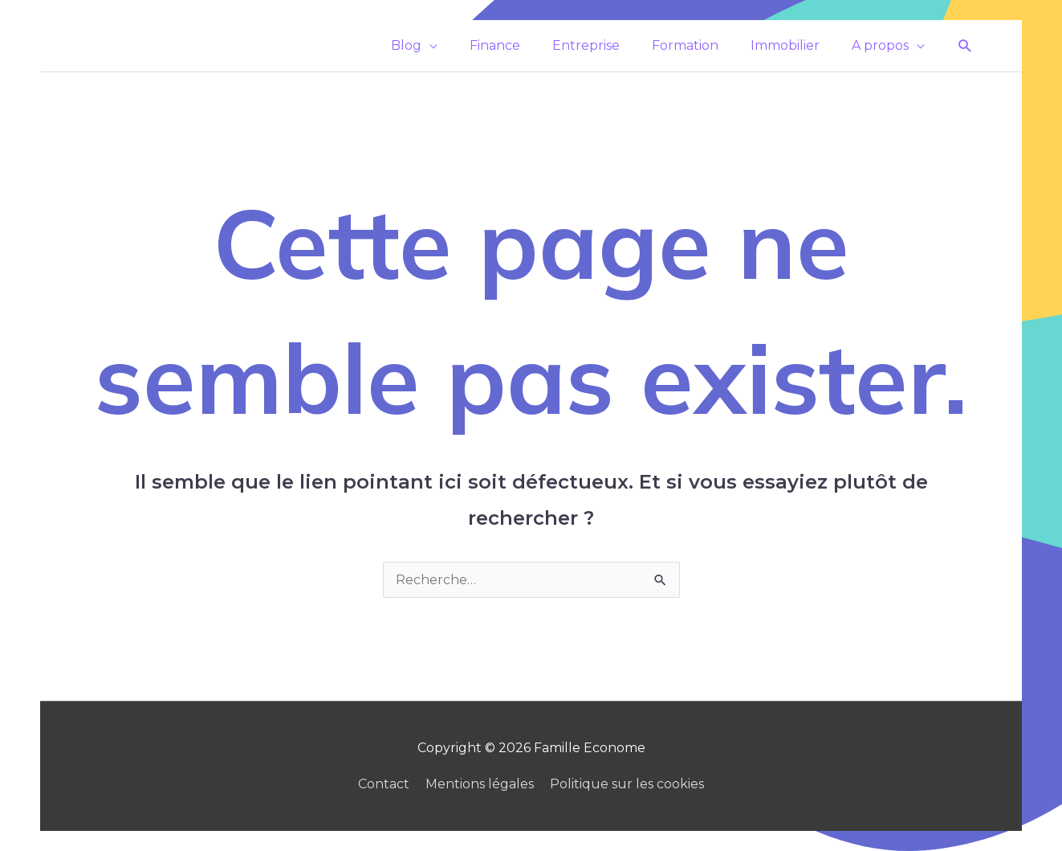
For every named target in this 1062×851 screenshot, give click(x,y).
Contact (383, 784)
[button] (965, 46)
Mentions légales (479, 784)
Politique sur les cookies (627, 784)
